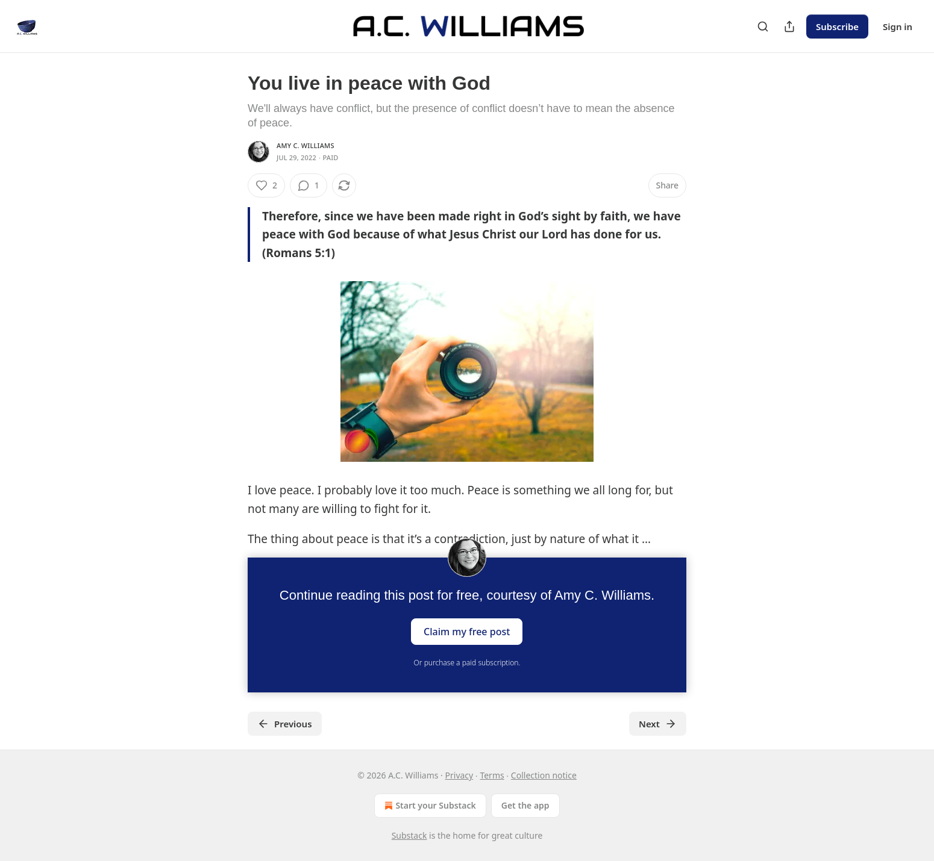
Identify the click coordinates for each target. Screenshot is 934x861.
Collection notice (544, 775)
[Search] (763, 26)
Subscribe (837, 26)
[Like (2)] (266, 185)
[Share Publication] (789, 26)
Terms (492, 775)
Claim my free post (467, 631)
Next (658, 724)
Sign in (897, 26)
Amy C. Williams (305, 145)
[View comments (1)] (308, 185)
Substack (409, 835)
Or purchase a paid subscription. (467, 662)
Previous (284, 724)
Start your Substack (428, 805)
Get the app (525, 805)
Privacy (459, 775)
